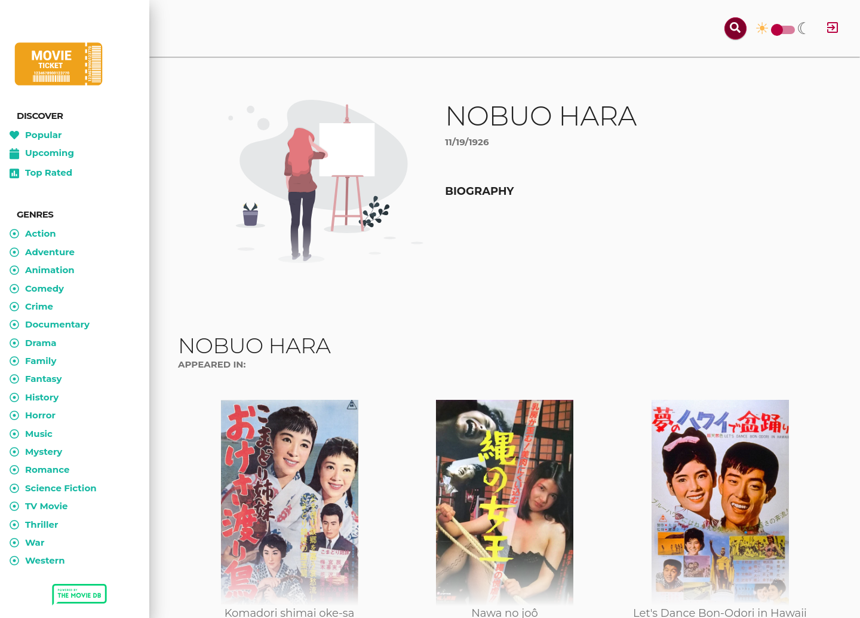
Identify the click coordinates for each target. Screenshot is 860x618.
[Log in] (832, 28)
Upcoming (42, 153)
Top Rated (41, 173)
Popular (36, 135)
